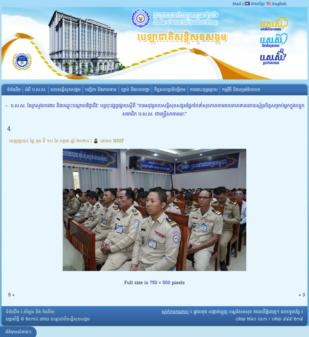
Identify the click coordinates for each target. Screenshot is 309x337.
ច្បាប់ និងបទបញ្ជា (135, 90)
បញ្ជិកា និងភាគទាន (101, 90)
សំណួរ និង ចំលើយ (38, 312)
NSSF (118, 141)
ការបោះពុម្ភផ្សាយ (204, 90)
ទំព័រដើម (13, 90)
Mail (237, 4)
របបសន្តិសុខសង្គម (66, 90)
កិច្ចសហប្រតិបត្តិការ (169, 90)
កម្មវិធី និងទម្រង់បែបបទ (241, 90)
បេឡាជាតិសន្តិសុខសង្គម (70, 319)
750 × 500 (160, 283)
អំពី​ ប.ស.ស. (35, 90)
